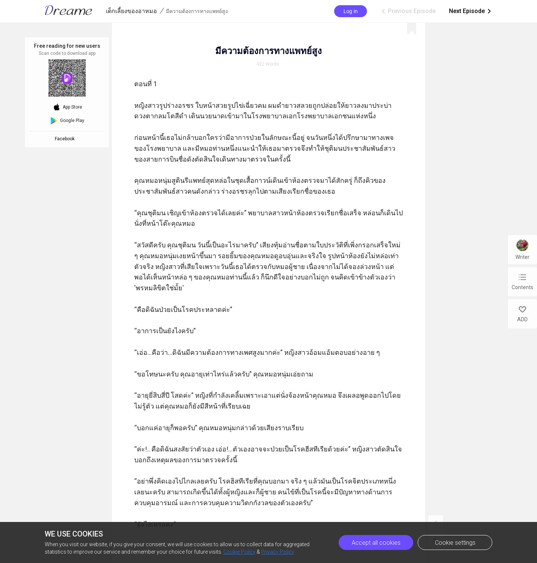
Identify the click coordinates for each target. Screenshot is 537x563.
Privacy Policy (277, 552)
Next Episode (470, 11)
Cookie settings (455, 542)
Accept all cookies (376, 542)
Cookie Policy (239, 552)
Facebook (66, 139)
